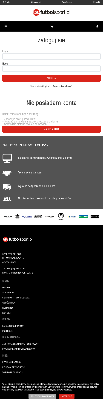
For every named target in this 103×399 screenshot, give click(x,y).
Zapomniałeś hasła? (62, 86)
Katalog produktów (12, 326)
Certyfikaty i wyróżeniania (15, 298)
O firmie (6, 2)
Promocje (7, 331)
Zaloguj (51, 78)
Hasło (5, 64)
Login (5, 52)
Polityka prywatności (13, 367)
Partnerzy (7, 308)
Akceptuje (67, 396)
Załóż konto (51, 129)
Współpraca (67, 2)
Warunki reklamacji (12, 372)
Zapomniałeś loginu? (40, 86)
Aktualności (36, 2)
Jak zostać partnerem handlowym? (20, 344)
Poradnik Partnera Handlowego (18, 349)
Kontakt (96, 2)
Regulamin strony (11, 362)
